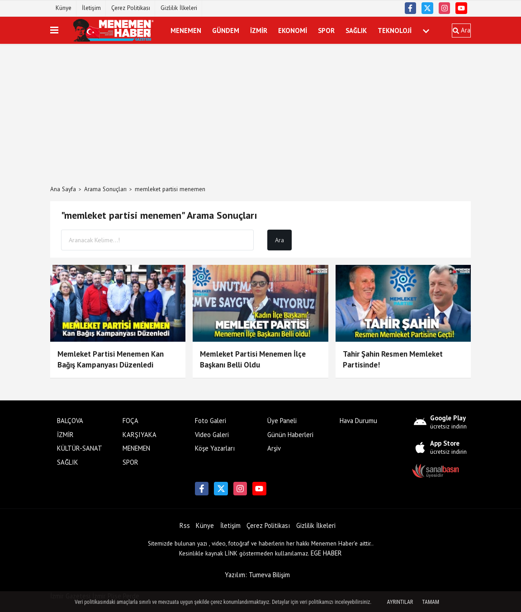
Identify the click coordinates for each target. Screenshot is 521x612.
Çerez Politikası (130, 8)
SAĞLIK (356, 30)
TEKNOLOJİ (395, 30)
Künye (63, 8)
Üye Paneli (282, 420)
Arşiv (274, 448)
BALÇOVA (70, 420)
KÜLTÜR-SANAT (79, 448)
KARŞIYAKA (139, 434)
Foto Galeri (210, 420)
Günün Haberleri (290, 434)
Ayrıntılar (400, 602)
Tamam (430, 602)
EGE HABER (326, 553)
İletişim (91, 8)
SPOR (326, 30)
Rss (185, 525)
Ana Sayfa (63, 189)
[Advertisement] (260, 115)
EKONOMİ (292, 30)
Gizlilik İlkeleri (179, 8)
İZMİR (258, 30)
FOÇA (130, 420)
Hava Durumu (358, 420)
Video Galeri (212, 434)
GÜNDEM (225, 30)
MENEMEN (186, 30)
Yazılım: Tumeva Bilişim (257, 574)
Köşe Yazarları (215, 448)
